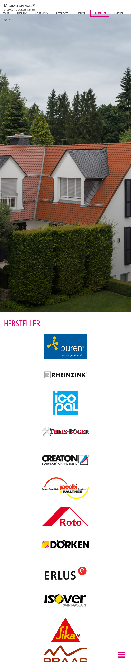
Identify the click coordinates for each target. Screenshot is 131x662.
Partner (119, 13)
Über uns (22, 13)
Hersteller (100, 13)
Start (6, 13)
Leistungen (41, 13)
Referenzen (63, 13)
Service (81, 13)
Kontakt (8, 20)
